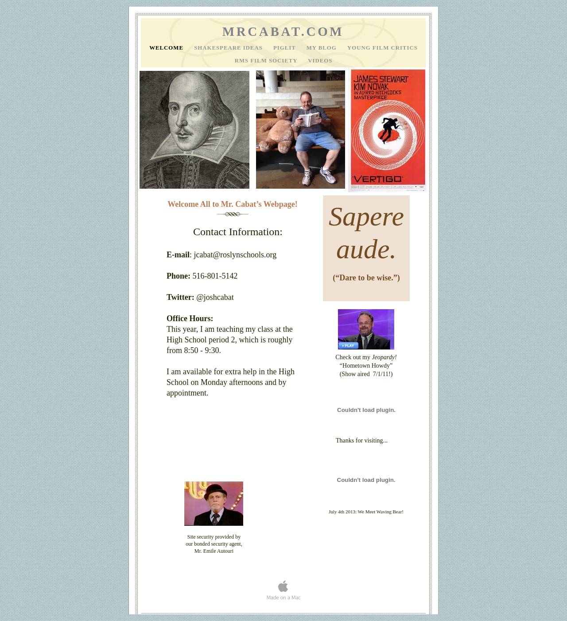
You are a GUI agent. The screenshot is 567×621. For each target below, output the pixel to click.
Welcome (167, 48)
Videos (320, 61)
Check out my (365, 357)
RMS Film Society (267, 61)
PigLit (285, 48)
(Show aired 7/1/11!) (366, 374)
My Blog (322, 48)
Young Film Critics (382, 48)
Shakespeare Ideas (229, 48)
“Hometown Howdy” (366, 365)
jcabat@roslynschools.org (235, 254)
